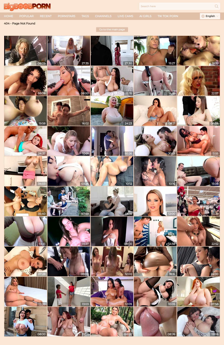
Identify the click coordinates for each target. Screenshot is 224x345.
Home (8, 16)
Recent (45, 16)
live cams (125, 16)
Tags (85, 16)
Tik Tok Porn (168, 16)
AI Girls (145, 16)
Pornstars (66, 16)
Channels (103, 16)
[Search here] (179, 6)
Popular (26, 16)
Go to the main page (112, 29)
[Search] (216, 6)
